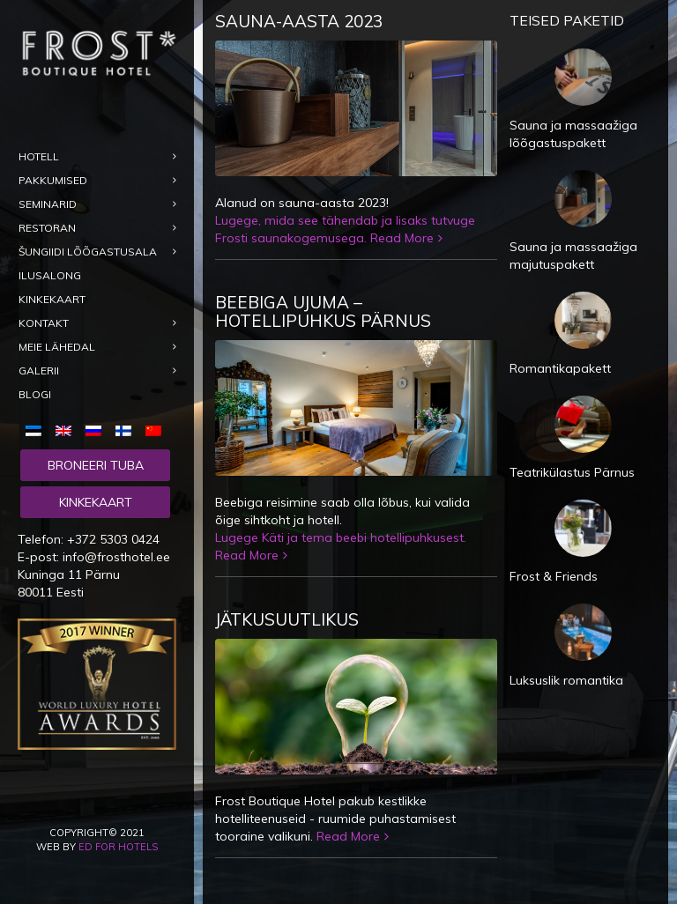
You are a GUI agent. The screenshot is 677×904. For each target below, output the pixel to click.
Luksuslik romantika (566, 680)
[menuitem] (37, 429)
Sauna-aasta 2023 (299, 21)
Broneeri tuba (96, 465)
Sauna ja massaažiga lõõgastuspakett (573, 134)
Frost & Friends (554, 576)
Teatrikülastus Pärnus (572, 472)
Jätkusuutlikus (287, 619)
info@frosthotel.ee (116, 557)
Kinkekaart (95, 502)
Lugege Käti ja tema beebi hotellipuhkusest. (340, 537)
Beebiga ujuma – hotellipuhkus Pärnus (323, 311)
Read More (402, 238)
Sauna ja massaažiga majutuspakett (573, 255)
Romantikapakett (560, 368)
